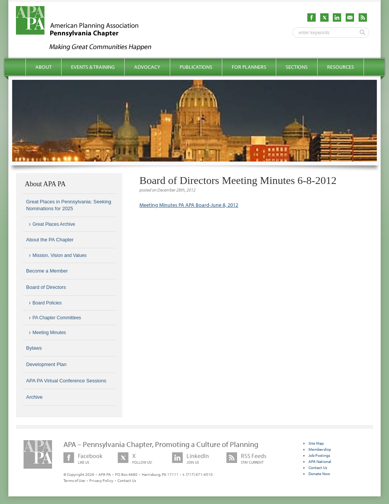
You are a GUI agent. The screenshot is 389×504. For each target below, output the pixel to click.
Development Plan (46, 364)
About (43, 66)
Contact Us (126, 480)
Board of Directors (46, 287)
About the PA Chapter (50, 239)
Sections (297, 66)
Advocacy (147, 66)
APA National (319, 461)
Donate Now (319, 473)
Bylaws (34, 348)
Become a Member (47, 271)
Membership (319, 449)
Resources (340, 66)
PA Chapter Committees (57, 317)
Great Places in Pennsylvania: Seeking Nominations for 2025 (68, 205)
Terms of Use (74, 480)
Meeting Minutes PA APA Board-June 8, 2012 (188, 204)
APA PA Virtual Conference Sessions (66, 381)
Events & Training (93, 66)
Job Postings (319, 455)
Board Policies (47, 303)
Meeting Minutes (49, 332)
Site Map (316, 443)
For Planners (249, 66)
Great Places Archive (54, 224)
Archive (34, 397)
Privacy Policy (101, 480)
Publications (196, 66)
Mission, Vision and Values (60, 255)
